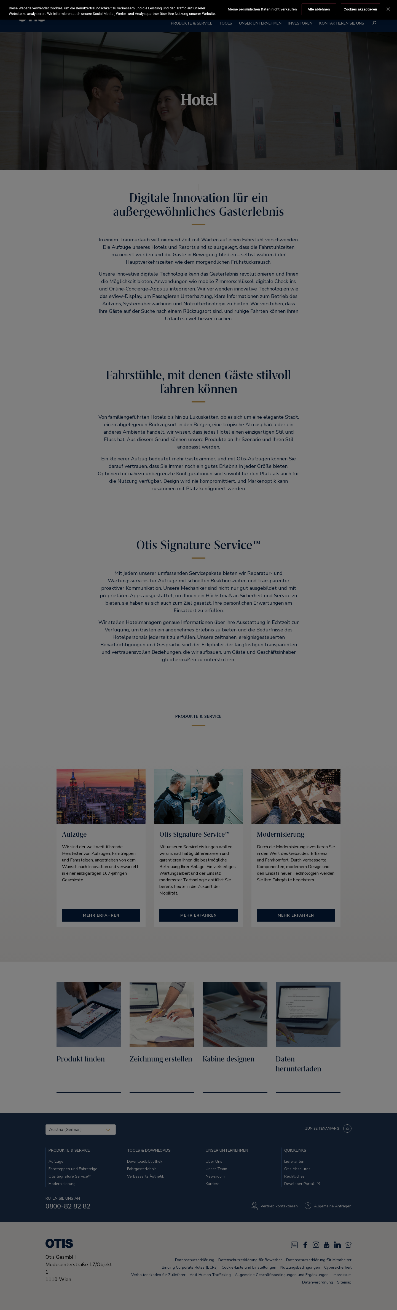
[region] (198, 10)
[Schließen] (388, 9)
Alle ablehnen (319, 9)
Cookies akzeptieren (360, 9)
